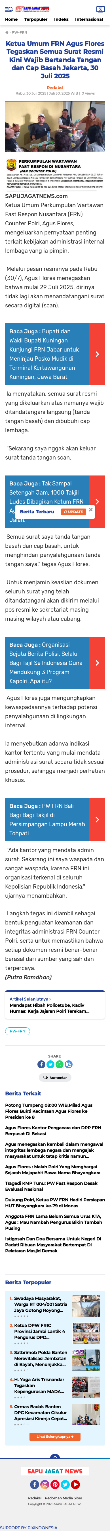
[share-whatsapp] (60, 1064)
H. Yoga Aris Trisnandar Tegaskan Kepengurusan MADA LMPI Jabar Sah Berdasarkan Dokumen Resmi (39, 1386)
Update (73, 512)
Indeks (61, 19)
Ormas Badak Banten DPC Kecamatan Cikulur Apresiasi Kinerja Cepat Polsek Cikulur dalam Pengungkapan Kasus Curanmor (40, 1413)
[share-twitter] (50, 1064)
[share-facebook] (41, 1064)
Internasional (89, 19)
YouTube (79, 1487)
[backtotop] (55, 1459)
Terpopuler (35, 19)
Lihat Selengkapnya (55, 1436)
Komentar (55, 1077)
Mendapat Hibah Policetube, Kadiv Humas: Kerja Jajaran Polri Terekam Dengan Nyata (48, 1008)
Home (11, 19)
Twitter (68, 1487)
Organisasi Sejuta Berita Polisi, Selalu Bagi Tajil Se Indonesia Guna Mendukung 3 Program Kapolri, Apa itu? (45, 663)
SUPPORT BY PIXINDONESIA (28, 1527)
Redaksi (34, 1498)
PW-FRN (17, 1031)
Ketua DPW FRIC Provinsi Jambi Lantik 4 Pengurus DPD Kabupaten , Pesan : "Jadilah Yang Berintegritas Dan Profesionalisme (39, 1331)
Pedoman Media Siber (63, 1498)
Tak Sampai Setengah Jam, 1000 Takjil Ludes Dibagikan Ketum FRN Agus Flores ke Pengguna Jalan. (46, 501)
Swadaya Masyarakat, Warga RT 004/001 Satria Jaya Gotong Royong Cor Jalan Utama (40, 1304)
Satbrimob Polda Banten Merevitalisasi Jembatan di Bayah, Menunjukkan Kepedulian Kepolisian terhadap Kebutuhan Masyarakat (40, 1358)
